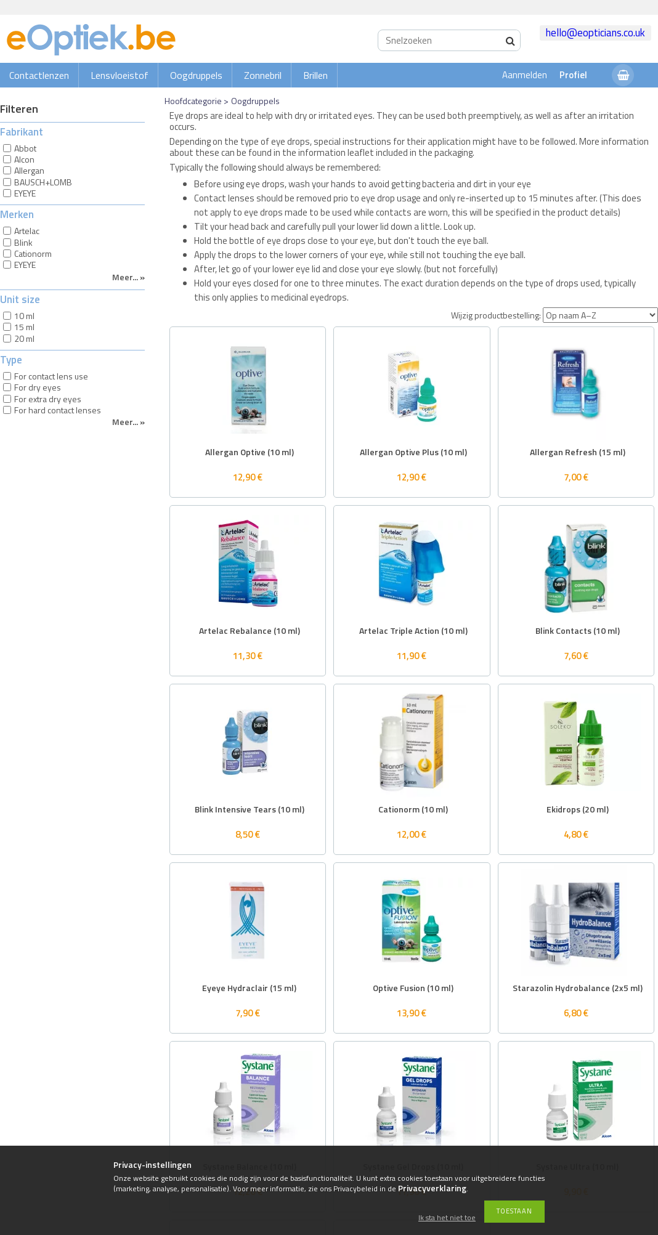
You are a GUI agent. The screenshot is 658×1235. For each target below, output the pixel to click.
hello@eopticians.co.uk (595, 33)
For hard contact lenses (57, 409)
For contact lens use (51, 376)
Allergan (29, 170)
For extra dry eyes (47, 398)
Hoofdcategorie (193, 100)
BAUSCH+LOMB (43, 182)
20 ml (24, 338)
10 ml (24, 315)
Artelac (26, 230)
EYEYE (25, 193)
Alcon (24, 159)
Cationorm (33, 253)
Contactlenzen (39, 75)
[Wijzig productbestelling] (600, 315)
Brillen (315, 75)
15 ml (24, 326)
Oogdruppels (196, 75)
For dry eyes (37, 387)
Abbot (25, 148)
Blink (23, 242)
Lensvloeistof (119, 75)
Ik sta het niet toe (447, 1218)
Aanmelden (524, 75)
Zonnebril (263, 75)
